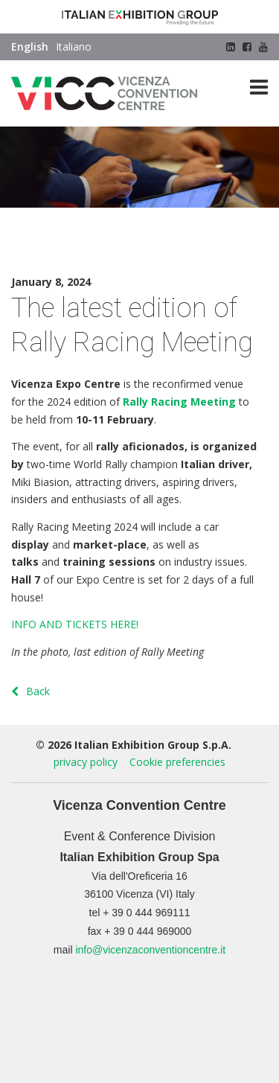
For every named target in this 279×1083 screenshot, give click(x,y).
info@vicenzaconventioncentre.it (150, 950)
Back (30, 691)
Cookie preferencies (177, 762)
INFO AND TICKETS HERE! (74, 624)
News (91, 224)
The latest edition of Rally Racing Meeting (113, 241)
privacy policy (86, 762)
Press (59, 224)
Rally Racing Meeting (179, 401)
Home (25, 224)
